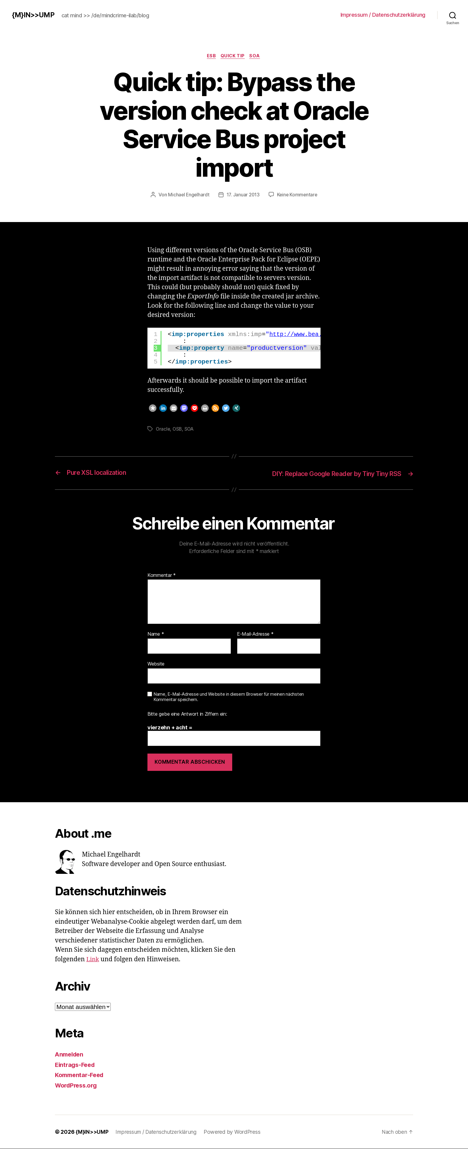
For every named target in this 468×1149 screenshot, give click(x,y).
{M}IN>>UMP (34, 15)
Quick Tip (233, 56)
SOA (257, 56)
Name (155, 634)
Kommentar (161, 575)
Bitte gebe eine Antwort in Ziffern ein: (187, 714)
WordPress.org (77, 1085)
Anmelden (70, 1054)
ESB (210, 56)
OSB (178, 429)
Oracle (163, 429)
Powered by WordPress (235, 1132)
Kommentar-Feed (81, 1075)
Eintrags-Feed (76, 1064)
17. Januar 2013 (243, 195)
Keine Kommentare (298, 195)
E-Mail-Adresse (255, 634)
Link (93, 959)
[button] (152, 408)
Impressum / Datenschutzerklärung (383, 15)
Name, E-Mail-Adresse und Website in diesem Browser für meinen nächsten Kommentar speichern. (228, 697)
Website (155, 664)
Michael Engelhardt (188, 195)
